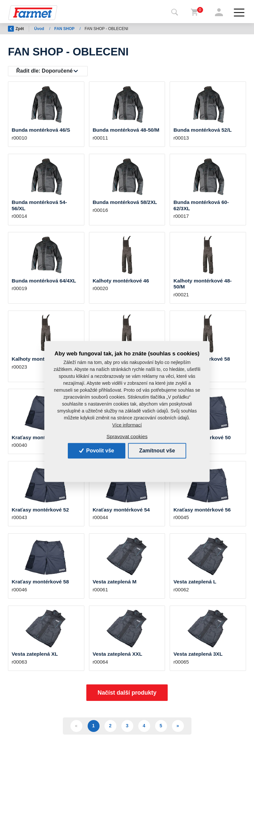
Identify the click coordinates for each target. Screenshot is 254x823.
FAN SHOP (64, 28)
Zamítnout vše (157, 450)
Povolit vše (96, 450)
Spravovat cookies (127, 436)
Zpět (16, 29)
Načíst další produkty (127, 692)
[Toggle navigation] (174, 12)
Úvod (39, 28)
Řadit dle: (44, 71)
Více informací (127, 424)
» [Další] (178, 725)
